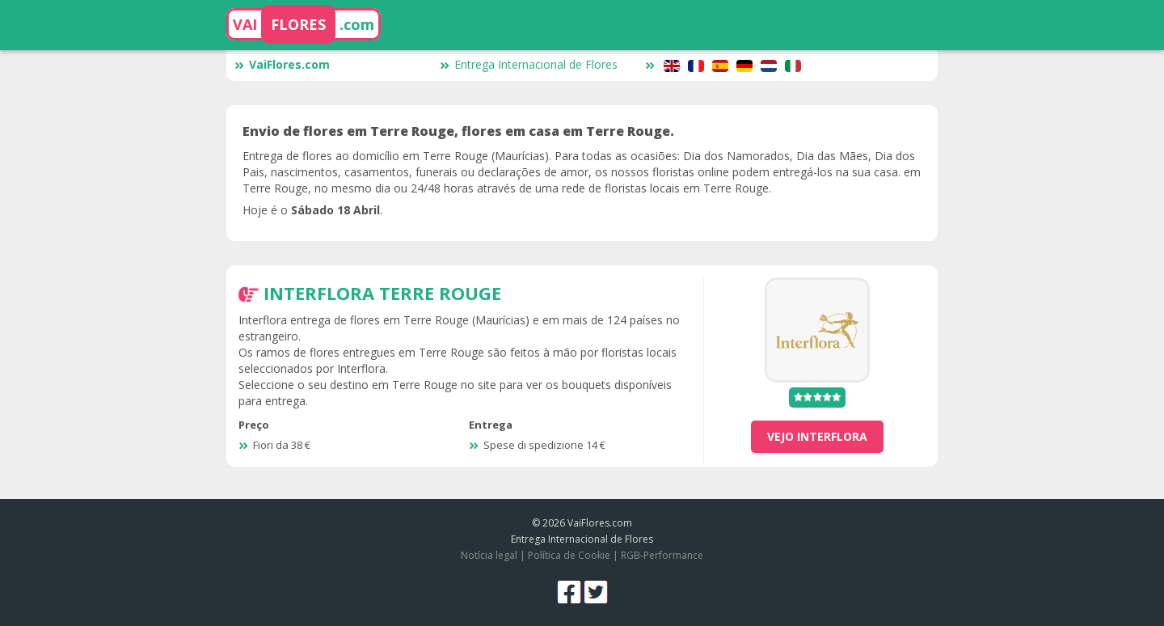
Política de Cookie (569, 555)
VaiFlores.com (282, 64)
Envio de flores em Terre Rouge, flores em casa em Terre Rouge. (458, 131)
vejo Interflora (817, 436)
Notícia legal (489, 555)
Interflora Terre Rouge (382, 293)
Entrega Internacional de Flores (529, 64)
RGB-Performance (662, 555)
